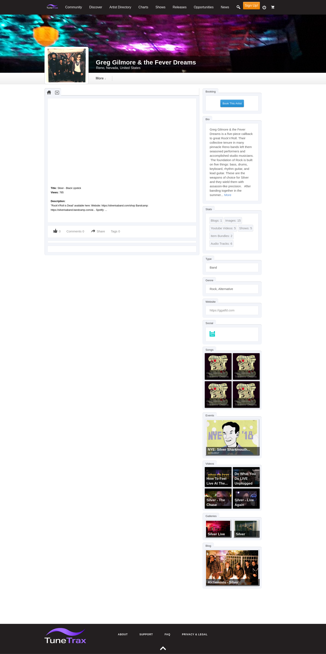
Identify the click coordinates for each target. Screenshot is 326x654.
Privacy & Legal (194, 634)
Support (146, 634)
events (195, 78)
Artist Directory (120, 7)
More (227, 195)
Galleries (210, 516)
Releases (180, 7)
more (218, 78)
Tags (114, 231)
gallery (171, 78)
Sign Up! (251, 5)
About (123, 634)
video (148, 78)
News (225, 7)
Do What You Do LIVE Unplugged (245, 478)
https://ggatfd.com (222, 310)
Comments (74, 231)
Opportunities (204, 7)
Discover (95, 7)
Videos (209, 463)
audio (126, 78)
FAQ (167, 634)
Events (209, 415)
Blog (208, 545)
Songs (209, 349)
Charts (143, 7)
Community (73, 7)
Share (101, 231)
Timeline (102, 78)
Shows (160, 7)
